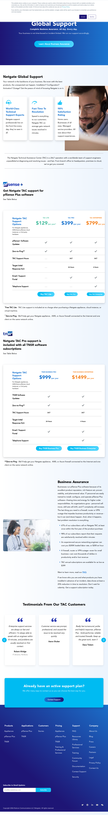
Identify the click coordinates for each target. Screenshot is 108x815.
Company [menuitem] (93, 725)
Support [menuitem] (76, 725)
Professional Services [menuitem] (77, 746)
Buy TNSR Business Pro (49, 448)
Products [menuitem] (8, 725)
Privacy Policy (66, 7)
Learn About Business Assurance (54, 44)
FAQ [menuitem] (74, 731)
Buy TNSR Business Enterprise (83, 448)
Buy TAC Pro (71, 294)
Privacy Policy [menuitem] (95, 763)
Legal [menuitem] (91, 757)
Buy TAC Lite (46, 294)
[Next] (103, 640)
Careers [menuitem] (92, 747)
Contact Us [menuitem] (93, 768)
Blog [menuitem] (91, 736)
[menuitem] (83, 805)
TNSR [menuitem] (6, 741)
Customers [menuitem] (43, 725)
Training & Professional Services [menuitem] (60, 750)
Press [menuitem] (91, 741)
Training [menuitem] (75, 753)
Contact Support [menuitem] (79, 771)
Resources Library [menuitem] (76, 738)
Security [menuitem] (75, 777)
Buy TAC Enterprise (95, 294)
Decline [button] (92, 17)
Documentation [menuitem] (78, 766)
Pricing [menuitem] (58, 725)
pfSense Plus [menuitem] (9, 736)
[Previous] (4, 640)
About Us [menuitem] (93, 731)
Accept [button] (83, 17)
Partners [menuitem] (92, 752)
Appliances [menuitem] (9, 731)
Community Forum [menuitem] (77, 759)
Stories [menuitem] (41, 731)
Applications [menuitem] (27, 725)
